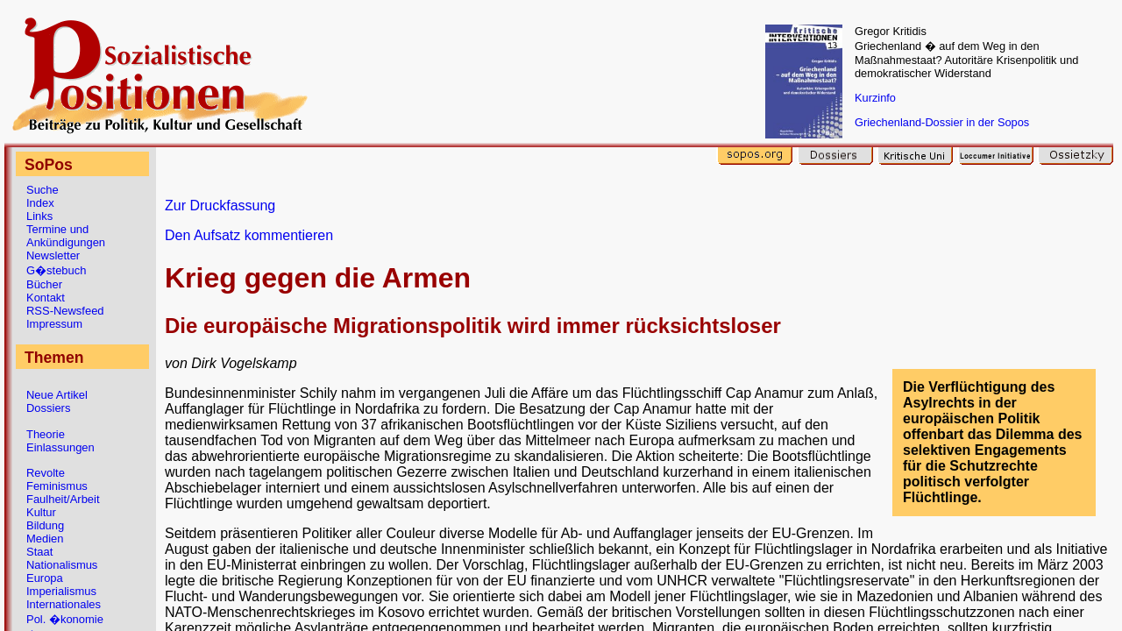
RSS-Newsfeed (65, 310)
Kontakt (45, 297)
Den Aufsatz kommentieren (249, 235)
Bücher (44, 284)
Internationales (63, 604)
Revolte (45, 472)
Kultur (41, 512)
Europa (44, 578)
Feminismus (57, 486)
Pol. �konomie (64, 619)
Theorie (45, 434)
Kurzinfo (875, 97)
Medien (44, 538)
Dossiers (48, 408)
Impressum (54, 323)
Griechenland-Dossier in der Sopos (942, 122)
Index (40, 202)
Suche (42, 189)
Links (39, 216)
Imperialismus (61, 591)
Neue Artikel (57, 394)
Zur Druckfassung (220, 205)
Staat (39, 551)
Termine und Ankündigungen (65, 236)
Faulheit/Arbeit (63, 499)
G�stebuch (56, 270)
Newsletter (53, 255)
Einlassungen (60, 447)
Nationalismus (61, 564)
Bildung (45, 525)
